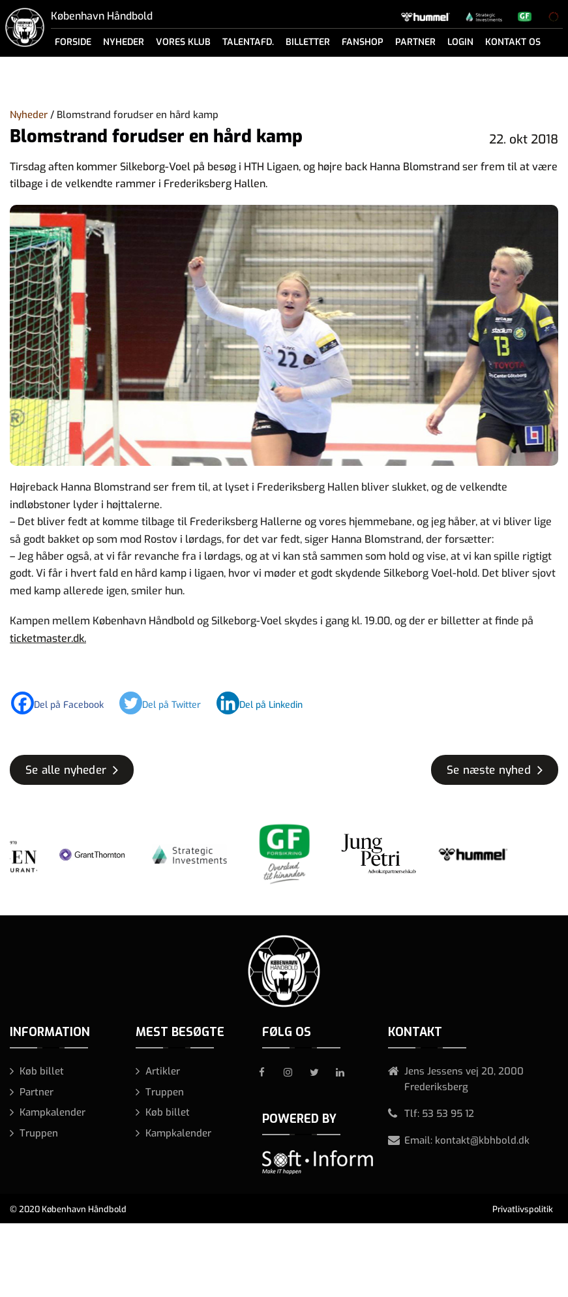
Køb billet (42, 1071)
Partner (415, 42)
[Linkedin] (266, 703)
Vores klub (183, 42)
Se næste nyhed (489, 770)
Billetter (308, 42)
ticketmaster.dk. (48, 638)
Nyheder (123, 42)
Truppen (39, 1133)
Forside (73, 42)
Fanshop (362, 42)
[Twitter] (166, 703)
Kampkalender (52, 1112)
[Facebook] (64, 703)
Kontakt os (513, 42)
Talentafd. (248, 42)
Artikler (162, 1071)
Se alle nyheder (65, 770)
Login (460, 42)
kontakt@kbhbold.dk (482, 1140)
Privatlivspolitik (522, 1209)
